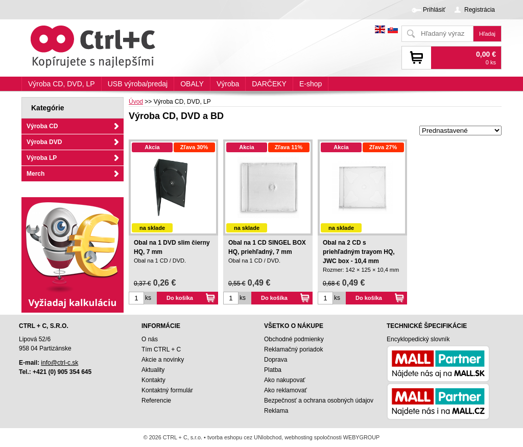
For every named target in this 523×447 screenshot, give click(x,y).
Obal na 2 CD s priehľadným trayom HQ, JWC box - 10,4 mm (359, 252)
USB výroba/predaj (138, 84)
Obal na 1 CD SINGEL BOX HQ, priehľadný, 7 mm (267, 247)
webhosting (298, 437)
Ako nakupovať (284, 380)
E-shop (310, 84)
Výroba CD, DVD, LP (61, 84)
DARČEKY (269, 84)
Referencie (156, 400)
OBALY (192, 84)
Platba (272, 369)
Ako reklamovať (285, 390)
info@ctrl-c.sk (59, 362)
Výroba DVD (44, 142)
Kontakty (153, 380)
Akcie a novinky (162, 359)
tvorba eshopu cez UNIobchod (244, 437)
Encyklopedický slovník (418, 339)
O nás (149, 339)
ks (148, 297)
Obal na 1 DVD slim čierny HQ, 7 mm (172, 247)
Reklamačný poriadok (293, 349)
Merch (35, 173)
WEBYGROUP (361, 437)
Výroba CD (42, 126)
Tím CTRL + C (161, 349)
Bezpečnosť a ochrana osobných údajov (318, 400)
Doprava (275, 359)
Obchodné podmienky (294, 339)
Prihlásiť (434, 9)
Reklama (276, 410)
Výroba (228, 84)
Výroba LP (42, 157)
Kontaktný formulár (167, 390)
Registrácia (479, 9)
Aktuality (152, 369)
